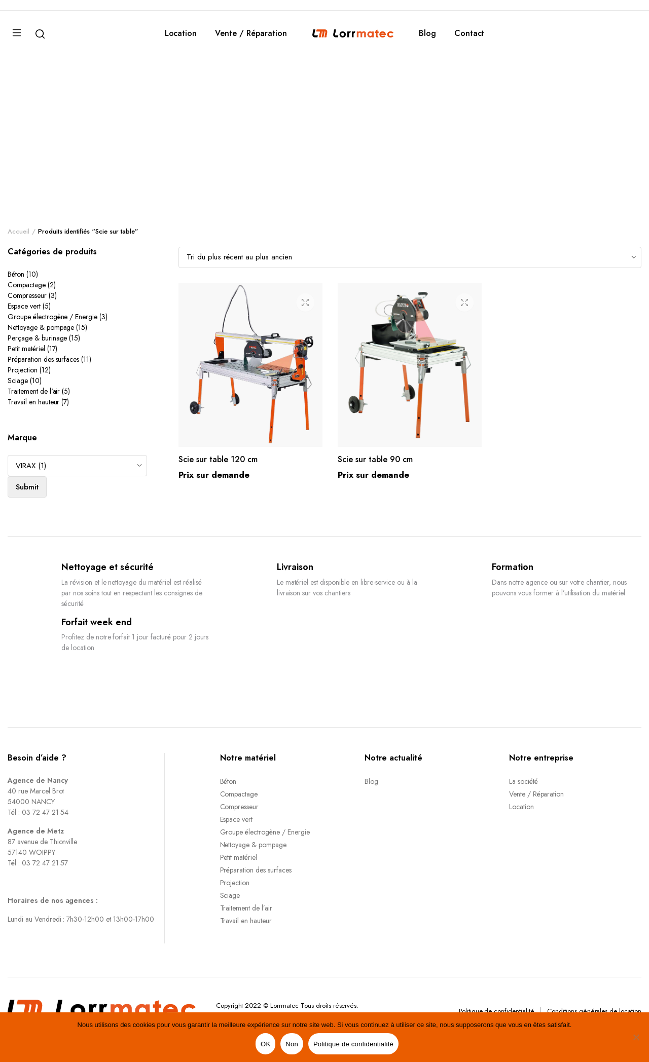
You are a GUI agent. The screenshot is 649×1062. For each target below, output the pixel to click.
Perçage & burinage (37, 338)
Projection (23, 370)
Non (291, 1044)
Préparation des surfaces (43, 359)
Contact (469, 33)
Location (181, 33)
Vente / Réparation (250, 33)
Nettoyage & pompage (41, 327)
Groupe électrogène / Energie (52, 317)
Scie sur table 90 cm (375, 459)
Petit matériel (26, 349)
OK (265, 1044)
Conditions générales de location (594, 1011)
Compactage (27, 285)
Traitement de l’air (246, 908)
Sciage (18, 380)
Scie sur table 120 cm (218, 459)
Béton (16, 274)
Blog (427, 33)
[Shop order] (410, 257)
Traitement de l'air (34, 391)
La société (523, 781)
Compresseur (27, 295)
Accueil (18, 231)
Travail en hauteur (33, 402)
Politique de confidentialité (496, 1011)
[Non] (636, 1037)
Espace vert (24, 306)
